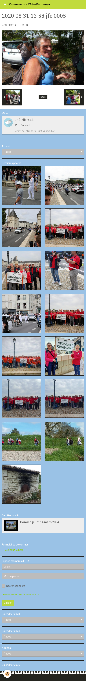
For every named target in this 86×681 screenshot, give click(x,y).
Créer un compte (9, 594)
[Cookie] (7, 674)
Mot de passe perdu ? (29, 594)
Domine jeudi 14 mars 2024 (39, 522)
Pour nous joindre (13, 550)
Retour (43, 97)
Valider (8, 602)
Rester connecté (13, 586)
